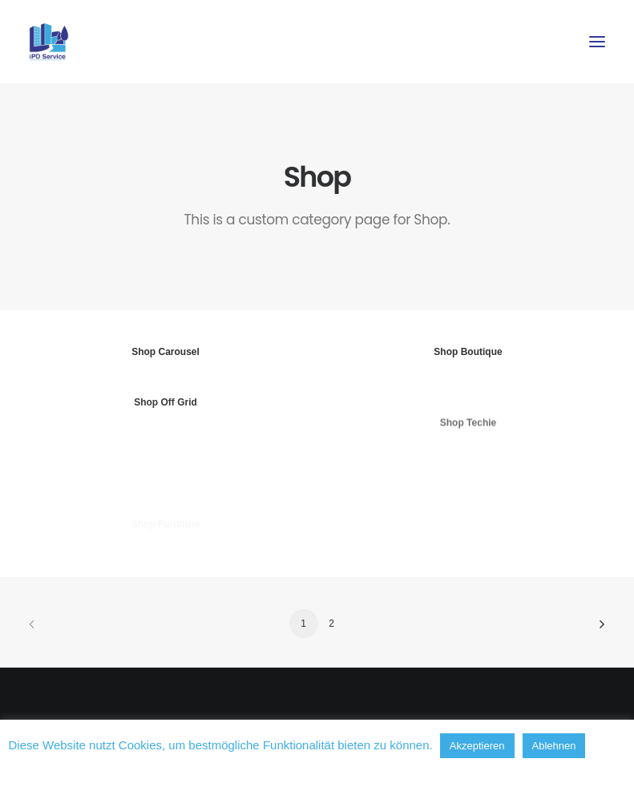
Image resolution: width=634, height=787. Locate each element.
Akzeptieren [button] (477, 746)
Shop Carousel (165, 351)
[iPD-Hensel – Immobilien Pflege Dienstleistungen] (49, 42)
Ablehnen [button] (554, 746)
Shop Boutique (468, 353)
